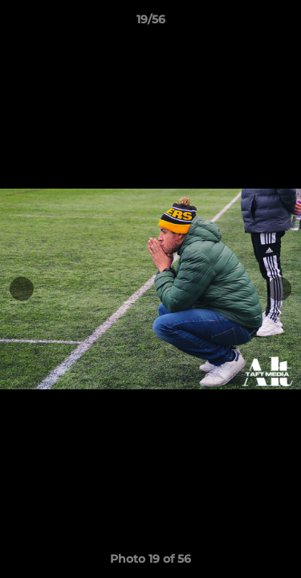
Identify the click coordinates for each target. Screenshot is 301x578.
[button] (281, 23)
